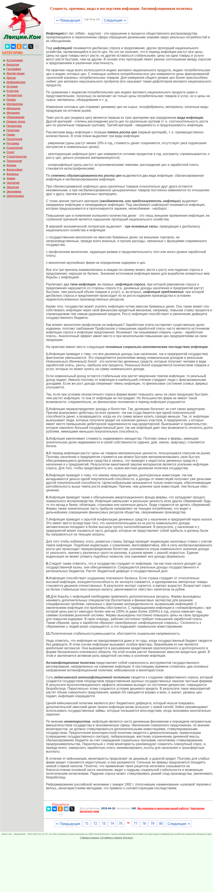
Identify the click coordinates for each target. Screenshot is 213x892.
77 (135, 823)
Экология (12, 187)
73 (104, 823)
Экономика (13, 191)
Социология (14, 147)
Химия (10, 178)
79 (152, 823)
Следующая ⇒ (115, 20)
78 (144, 823)
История (12, 86)
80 (161, 823)
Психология (14, 139)
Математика (14, 104)
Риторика (12, 143)
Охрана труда (15, 121)
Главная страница (89, 837)
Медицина (13, 108)
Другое (11, 77)
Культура (12, 91)
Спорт (10, 152)
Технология (14, 161)
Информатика (15, 82)
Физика (11, 165)
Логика (11, 99)
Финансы (12, 174)
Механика (13, 112)
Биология (12, 64)
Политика (12, 130)
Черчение (13, 182)
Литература (14, 95)
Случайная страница (111, 837)
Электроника (15, 196)
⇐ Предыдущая (68, 20)
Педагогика (14, 126)
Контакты (128, 837)
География (13, 69)
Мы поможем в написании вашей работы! (163, 808)
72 (95, 823)
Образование (15, 117)
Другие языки (15, 73)
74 (112, 823)
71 (87, 823)
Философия (14, 169)
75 (121, 823)
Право (10, 134)
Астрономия (14, 60)
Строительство (16, 156)
